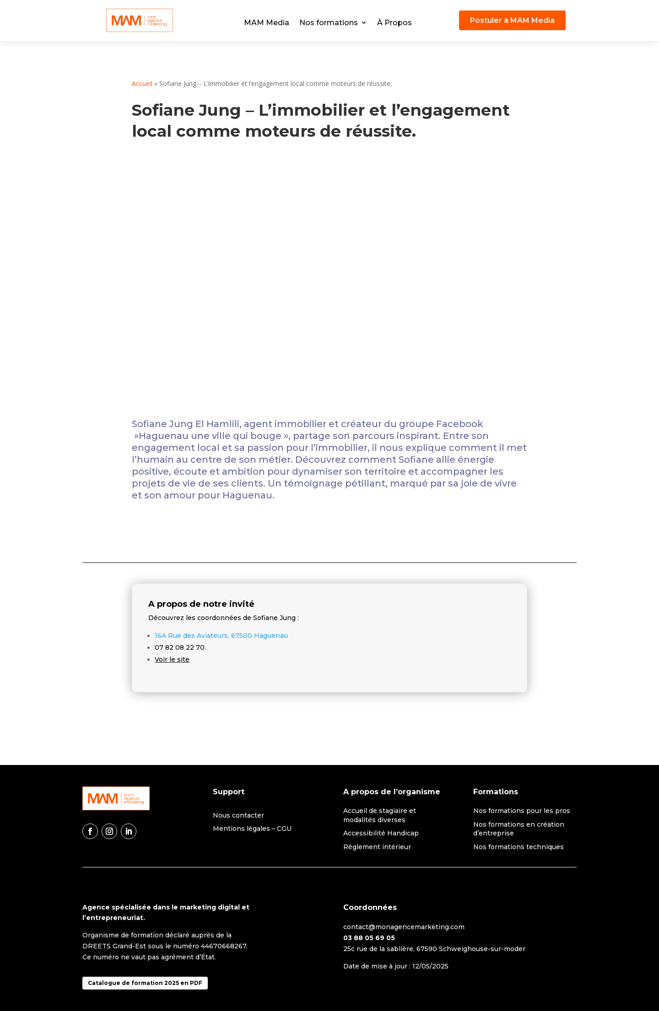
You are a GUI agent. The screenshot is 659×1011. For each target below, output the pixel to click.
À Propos (394, 22)
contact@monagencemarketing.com (404, 927)
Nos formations (328, 22)
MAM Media (266, 22)
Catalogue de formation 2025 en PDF (145, 982)
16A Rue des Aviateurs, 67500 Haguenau (221, 635)
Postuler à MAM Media (512, 20)
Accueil (142, 83)
